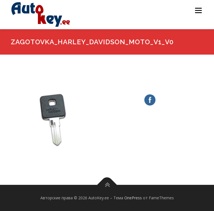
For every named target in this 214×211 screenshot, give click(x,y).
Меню (198, 10)
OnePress (133, 197)
